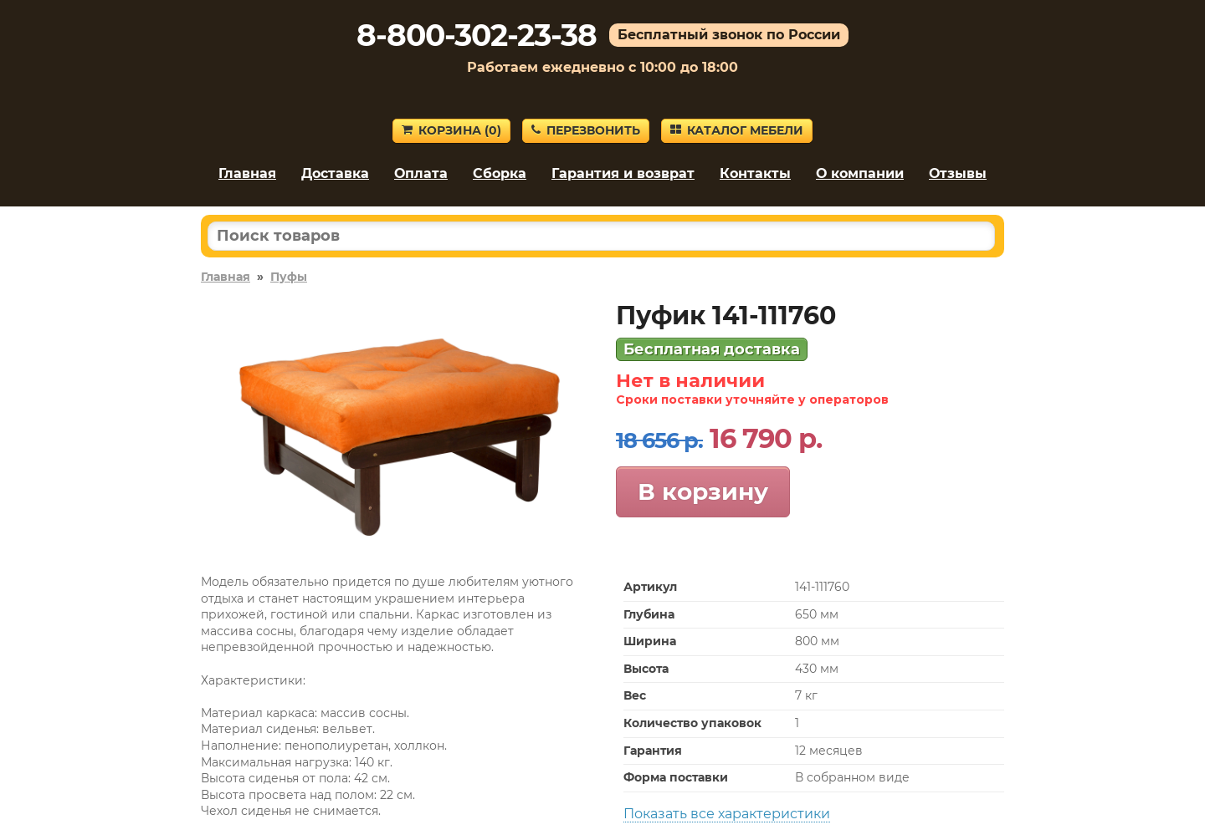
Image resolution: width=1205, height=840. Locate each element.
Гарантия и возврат (623, 173)
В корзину (703, 491)
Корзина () (451, 130)
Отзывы (958, 173)
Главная (247, 173)
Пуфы (288, 276)
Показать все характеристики (726, 814)
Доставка (335, 173)
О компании (860, 173)
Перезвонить (585, 130)
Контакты (755, 173)
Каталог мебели (736, 130)
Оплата (421, 173)
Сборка (499, 173)
